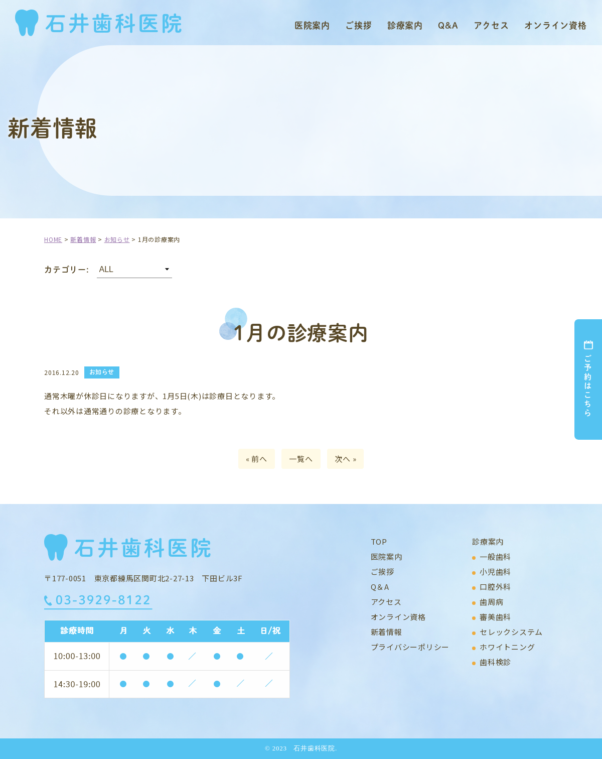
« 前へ (256, 458)
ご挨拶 (358, 25)
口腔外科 (495, 586)
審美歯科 (495, 616)
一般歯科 (495, 556)
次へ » (345, 458)
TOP (379, 541)
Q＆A (380, 586)
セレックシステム (511, 631)
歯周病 (491, 601)
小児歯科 (495, 571)
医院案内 (312, 25)
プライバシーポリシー (410, 647)
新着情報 (386, 631)
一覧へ (301, 458)
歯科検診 (495, 662)
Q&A (448, 25)
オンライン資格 (555, 25)
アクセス (491, 25)
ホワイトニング (507, 647)
